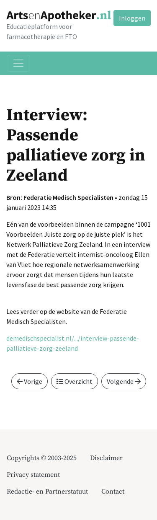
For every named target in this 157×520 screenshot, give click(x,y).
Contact (112, 491)
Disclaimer (106, 458)
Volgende (124, 381)
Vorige (29, 381)
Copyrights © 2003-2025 (42, 458)
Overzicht (75, 381)
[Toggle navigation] (18, 63)
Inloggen (132, 18)
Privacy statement (33, 475)
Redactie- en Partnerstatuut (47, 491)
